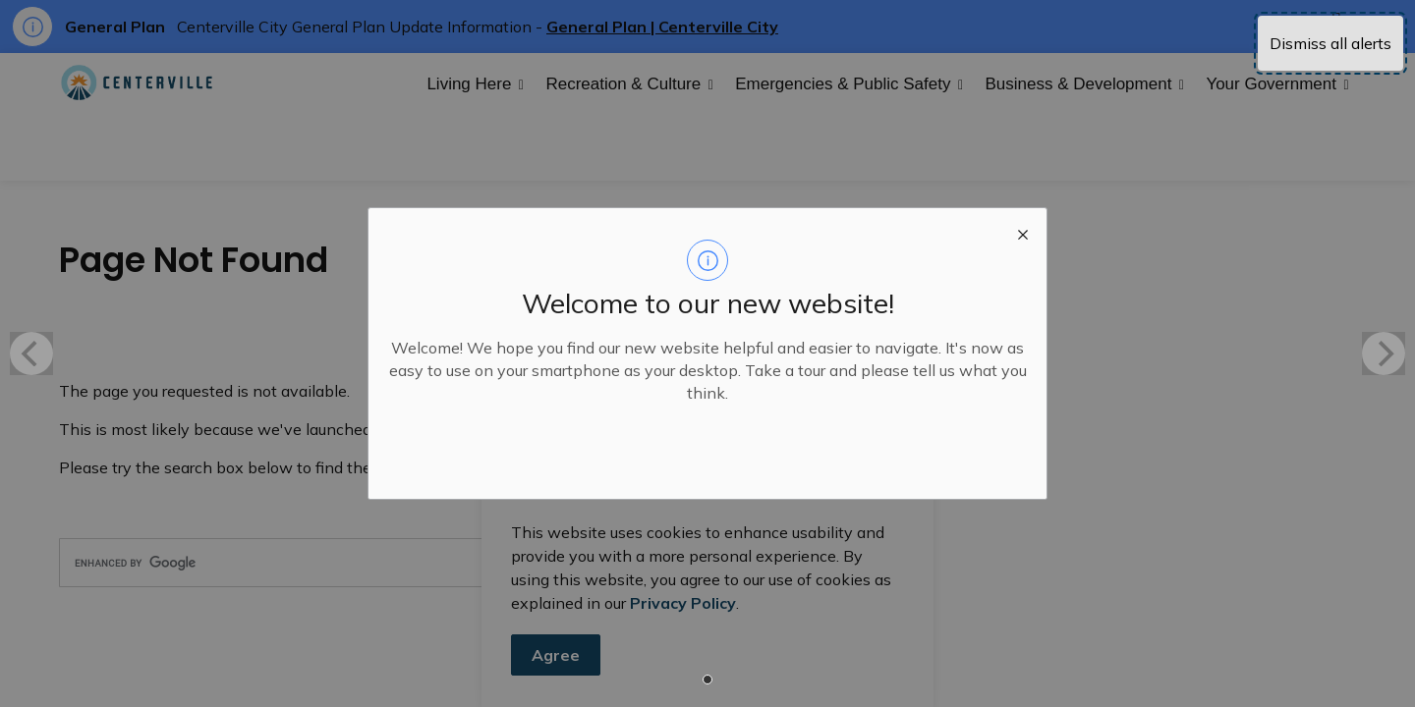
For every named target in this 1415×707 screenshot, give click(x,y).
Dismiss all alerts (1330, 43)
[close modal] (1023, 231)
